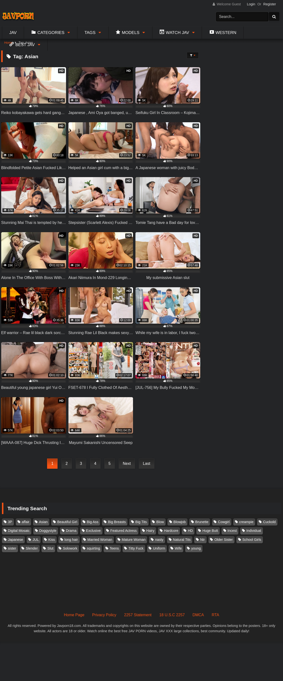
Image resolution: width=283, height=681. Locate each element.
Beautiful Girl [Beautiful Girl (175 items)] (67, 522)
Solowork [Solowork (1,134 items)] (70, 548)
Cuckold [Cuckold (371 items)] (269, 522)
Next (127, 463)
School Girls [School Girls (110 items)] (251, 540)
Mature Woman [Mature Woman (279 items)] (134, 540)
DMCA (198, 615)
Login (251, 4)
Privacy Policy (104, 615)
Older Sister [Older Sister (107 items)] (223, 540)
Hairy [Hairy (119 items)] (150, 531)
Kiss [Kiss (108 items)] (51, 540)
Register (269, 4)
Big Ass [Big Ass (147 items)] (92, 522)
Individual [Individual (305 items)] (253, 531)
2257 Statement (137, 615)
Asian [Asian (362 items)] (43, 522)
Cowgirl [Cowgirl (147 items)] (224, 522)
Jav (13, 32)
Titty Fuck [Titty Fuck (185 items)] (135, 548)
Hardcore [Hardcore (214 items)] (171, 531)
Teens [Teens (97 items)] (114, 548)
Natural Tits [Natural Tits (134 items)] (182, 540)
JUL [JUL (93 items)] (36, 540)
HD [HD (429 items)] (190, 531)
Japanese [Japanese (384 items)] (15, 540)
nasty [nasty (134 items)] (159, 540)
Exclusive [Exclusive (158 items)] (93, 531)
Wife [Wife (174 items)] (178, 548)
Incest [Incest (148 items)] (232, 531)
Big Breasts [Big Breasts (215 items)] (117, 522)
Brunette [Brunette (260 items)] (201, 522)
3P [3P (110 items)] (10, 522)
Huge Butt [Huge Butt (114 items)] (210, 531)
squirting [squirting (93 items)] (93, 548)
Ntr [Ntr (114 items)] (202, 540)
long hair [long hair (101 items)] (71, 540)
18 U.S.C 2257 (172, 615)
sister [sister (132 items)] (12, 548)
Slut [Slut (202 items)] (50, 548)
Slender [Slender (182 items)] (32, 548)
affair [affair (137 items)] (25, 522)
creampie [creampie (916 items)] (246, 522)
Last (146, 463)
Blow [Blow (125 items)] (160, 522)
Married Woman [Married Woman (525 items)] (99, 540)
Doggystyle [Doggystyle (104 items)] (47, 531)
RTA (215, 615)
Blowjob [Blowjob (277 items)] (180, 522)
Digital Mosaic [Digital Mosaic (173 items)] (19, 531)
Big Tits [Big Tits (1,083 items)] (141, 522)
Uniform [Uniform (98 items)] (159, 548)
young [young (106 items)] (196, 548)
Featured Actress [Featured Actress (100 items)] (123, 531)
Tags (90, 32)
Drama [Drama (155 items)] (71, 531)
